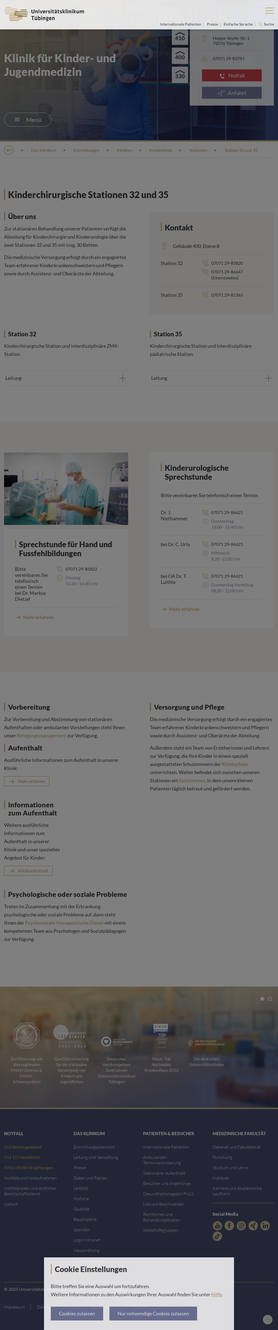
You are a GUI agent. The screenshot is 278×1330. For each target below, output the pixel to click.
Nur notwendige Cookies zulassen (153, 1313)
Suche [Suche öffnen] (269, 24)
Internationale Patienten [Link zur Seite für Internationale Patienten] (181, 24)
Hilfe (216, 1294)
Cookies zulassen (77, 1313)
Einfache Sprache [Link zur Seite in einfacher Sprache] (239, 24)
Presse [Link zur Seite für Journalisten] (213, 24)
